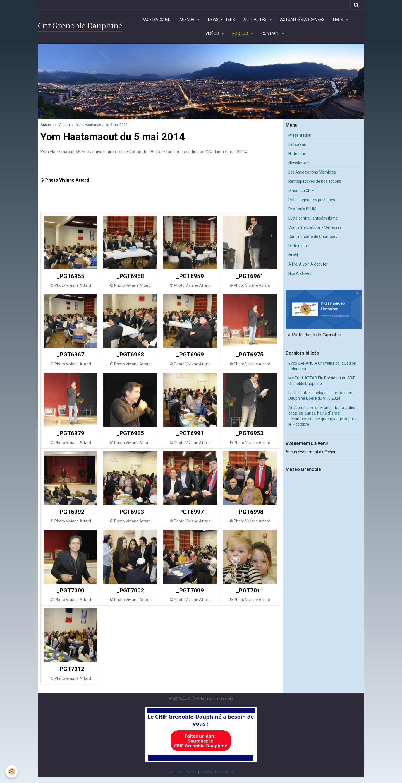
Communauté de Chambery (313, 236)
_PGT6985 (130, 433)
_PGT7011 (250, 590)
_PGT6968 (130, 354)
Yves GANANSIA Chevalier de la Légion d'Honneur (322, 366)
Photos (240, 33)
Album (64, 124)
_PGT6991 (190, 433)
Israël (293, 255)
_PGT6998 (250, 512)
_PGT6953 (250, 433)
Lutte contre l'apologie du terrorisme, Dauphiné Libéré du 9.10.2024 (320, 396)
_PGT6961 (250, 276)
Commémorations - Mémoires (315, 227)
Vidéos (212, 33)
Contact (270, 33)
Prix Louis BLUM (302, 209)
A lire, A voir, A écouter (308, 264)
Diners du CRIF (301, 190)
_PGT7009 (190, 590)
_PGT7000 (70, 590)
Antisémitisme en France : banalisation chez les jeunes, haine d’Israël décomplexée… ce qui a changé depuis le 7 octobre (322, 416)
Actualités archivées (302, 19)
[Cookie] (12, 771)
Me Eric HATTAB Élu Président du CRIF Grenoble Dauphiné (321, 381)
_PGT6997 (190, 512)
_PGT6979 (70, 433)
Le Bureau (297, 144)
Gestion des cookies (216, 772)
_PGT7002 (130, 590)
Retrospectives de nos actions (314, 181)
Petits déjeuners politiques (311, 199)
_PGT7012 (70, 669)
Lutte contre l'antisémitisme (313, 218)
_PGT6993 (130, 512)
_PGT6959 (190, 276)
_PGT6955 (70, 276)
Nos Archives (299, 273)
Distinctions (298, 246)
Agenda (187, 19)
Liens (338, 19)
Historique (297, 153)
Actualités (255, 19)
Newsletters (221, 19)
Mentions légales (182, 772)
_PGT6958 (130, 276)
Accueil (46, 124)
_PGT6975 (250, 354)
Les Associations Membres (312, 172)
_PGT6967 (70, 354)
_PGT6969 (190, 354)
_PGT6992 (70, 512)
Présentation (299, 135)
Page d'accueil (156, 19)
